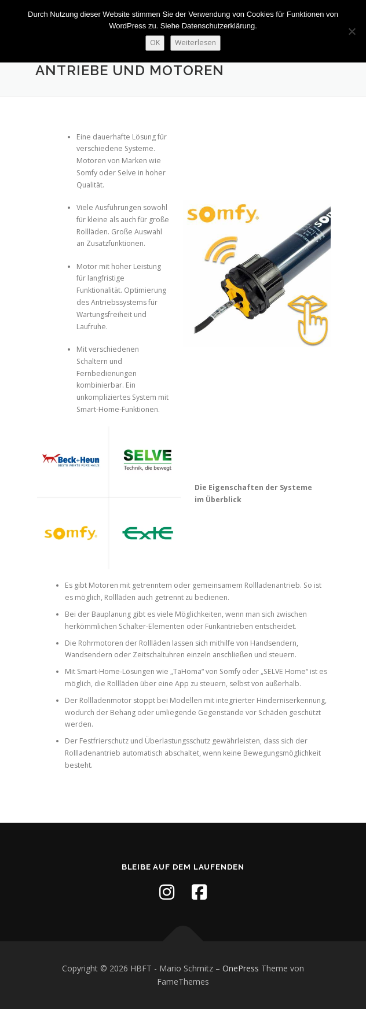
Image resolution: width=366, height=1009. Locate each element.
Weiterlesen (195, 42)
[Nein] (351, 31)
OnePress (240, 968)
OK (155, 42)
